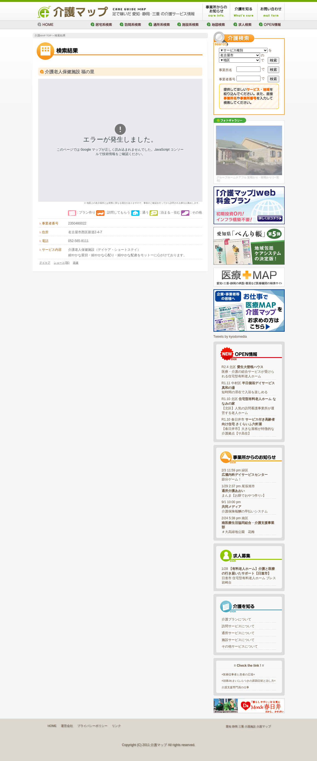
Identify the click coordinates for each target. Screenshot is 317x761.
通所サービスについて (238, 633)
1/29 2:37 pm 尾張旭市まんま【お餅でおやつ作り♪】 (244, 490)
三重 (241, 726)
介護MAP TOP (43, 35)
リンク (116, 725)
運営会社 (67, 725)
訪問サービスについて (238, 626)
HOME (52, 725)
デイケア (44, 262)
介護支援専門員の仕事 (235, 687)
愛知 (228, 726)
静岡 (235, 726)
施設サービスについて (238, 640)
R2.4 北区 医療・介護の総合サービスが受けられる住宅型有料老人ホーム (248, 371)
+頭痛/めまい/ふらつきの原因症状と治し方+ (249, 680)
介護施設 (250, 726)
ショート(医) (61, 262)
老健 (75, 262)
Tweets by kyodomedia (230, 337)
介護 (259, 726)
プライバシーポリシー (92, 725)
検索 (273, 60)
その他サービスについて (240, 646)
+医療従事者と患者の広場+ (238, 674)
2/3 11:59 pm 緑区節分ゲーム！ (245, 475)
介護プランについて (236, 619)
